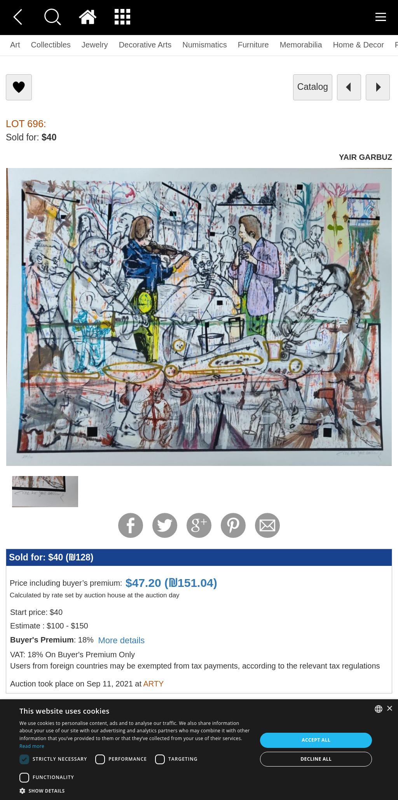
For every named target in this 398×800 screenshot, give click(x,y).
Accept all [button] (316, 740)
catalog (312, 87)
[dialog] (199, 749)
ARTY (153, 683)
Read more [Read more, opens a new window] (31, 746)
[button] (134, 790)
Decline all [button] (316, 759)
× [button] (389, 709)
